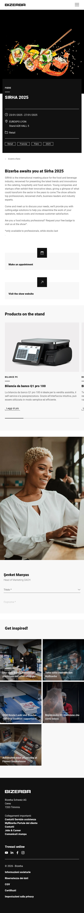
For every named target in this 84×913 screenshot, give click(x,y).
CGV (7, 884)
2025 (48, 143)
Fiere (36, 143)
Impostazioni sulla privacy (19, 896)
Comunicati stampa (16, 834)
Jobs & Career (13, 830)
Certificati (10, 890)
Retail (10, 143)
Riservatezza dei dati (16, 878)
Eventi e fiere (14, 158)
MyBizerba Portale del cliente (21, 823)
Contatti (9, 826)
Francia (23, 143)
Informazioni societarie (18, 872)
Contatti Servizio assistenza (20, 819)
